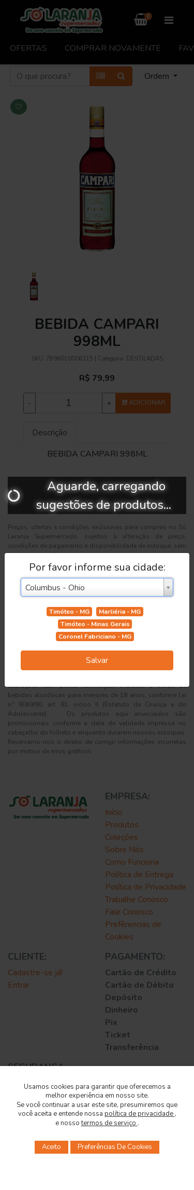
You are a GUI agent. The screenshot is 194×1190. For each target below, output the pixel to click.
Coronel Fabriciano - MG (94, 636)
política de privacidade (140, 1113)
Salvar (97, 660)
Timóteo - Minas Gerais (95, 624)
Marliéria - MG (120, 611)
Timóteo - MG (69, 611)
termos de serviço (109, 1123)
